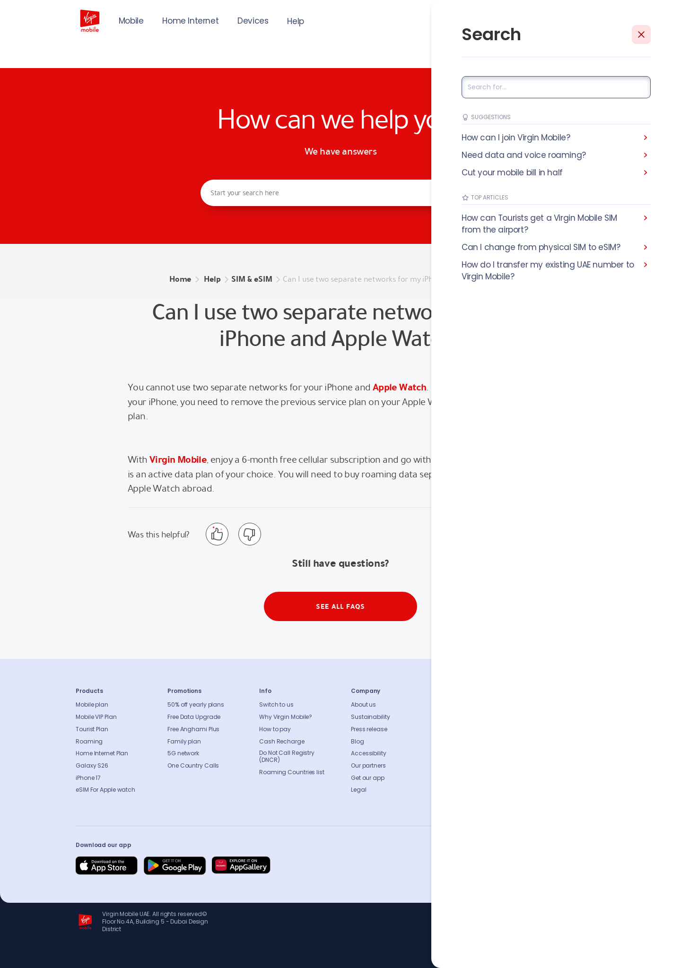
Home (180, 279)
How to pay (275, 729)
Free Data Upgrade (193, 717)
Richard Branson (586, 955)
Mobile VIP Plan (96, 717)
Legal (359, 790)
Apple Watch (399, 387)
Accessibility (368, 753)
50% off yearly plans (195, 705)
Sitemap (455, 753)
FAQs (450, 705)
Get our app (367, 778)
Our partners (368, 765)
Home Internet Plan (102, 753)
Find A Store (459, 729)
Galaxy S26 (92, 765)
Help (295, 21)
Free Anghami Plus (193, 729)
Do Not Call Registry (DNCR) (286, 756)
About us (363, 705)
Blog (357, 741)
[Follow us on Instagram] (528, 865)
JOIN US (541, 20)
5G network (183, 753)
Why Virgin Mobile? (285, 717)
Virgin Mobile (178, 459)
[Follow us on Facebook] (506, 865)
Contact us (459, 717)
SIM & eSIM (251, 279)
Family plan (184, 741)
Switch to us (276, 705)
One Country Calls (193, 765)
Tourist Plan (92, 729)
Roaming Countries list (291, 772)
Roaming (89, 741)
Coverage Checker (469, 741)
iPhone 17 (88, 778)
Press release (369, 729)
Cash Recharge (282, 741)
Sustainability (370, 717)
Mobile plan (92, 705)
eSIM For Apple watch (105, 790)
